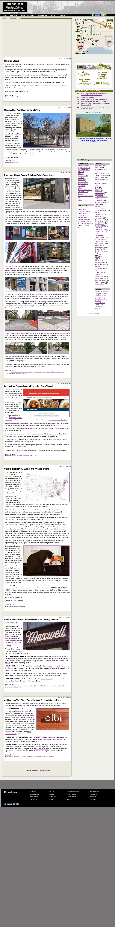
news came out (45, 294)
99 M (96, 187)
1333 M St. (81, 215)
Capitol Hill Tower (100, 278)
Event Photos (33, 799)
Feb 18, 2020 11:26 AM (64, 698)
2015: (77, 103)
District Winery (99, 193)
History (51, 799)
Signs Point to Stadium (88, 97)
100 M (13, 685)
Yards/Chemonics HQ (84, 166)
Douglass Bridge (83, 184)
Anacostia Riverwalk (101, 293)
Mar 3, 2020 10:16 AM (65, 617)
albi (12, 756)
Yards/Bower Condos (101, 179)
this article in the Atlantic (44, 540)
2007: (77, 97)
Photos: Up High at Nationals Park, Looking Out (95, 101)
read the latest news (19, 434)
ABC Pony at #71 (32, 741)
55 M (96, 255)
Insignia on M (99, 195)
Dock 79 (97, 208)
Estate (80, 188)
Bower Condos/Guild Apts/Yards (13, 687)
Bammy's (56, 221)
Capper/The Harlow (101, 175)
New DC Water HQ (101, 177)
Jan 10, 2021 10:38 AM (64, 107)
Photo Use (93, 799)
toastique (18, 373)
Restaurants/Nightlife (40, 371)
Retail (6, 373)
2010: (77, 99)
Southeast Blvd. (100, 220)
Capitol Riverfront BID (16, 455)
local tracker (13, 436)
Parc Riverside (99, 224)
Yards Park (23, 373)
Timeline (69, 799)
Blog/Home (33, 791)
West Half (98, 168)
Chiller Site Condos (84, 211)
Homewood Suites (100, 202)
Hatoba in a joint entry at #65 (14, 741)
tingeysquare (12, 373)
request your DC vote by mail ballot (40, 425)
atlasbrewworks (23, 371)
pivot (63, 371)
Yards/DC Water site (84, 219)
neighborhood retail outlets (58, 420)
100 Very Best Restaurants (47, 737)
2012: (77, 101)
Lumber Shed (99, 228)
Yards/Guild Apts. (100, 173)
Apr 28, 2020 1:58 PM (65, 466)
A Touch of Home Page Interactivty (91, 95)
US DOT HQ (99, 272)
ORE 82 (97, 204)
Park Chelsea (99, 214)
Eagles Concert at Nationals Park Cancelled (94, 99)
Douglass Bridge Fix (101, 268)
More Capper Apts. (83, 217)
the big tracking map (58, 578)
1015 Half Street (100, 243)
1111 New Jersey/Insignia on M (23, 685)
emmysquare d (17, 756)
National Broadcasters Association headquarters (32, 298)
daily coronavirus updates (24, 428)
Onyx (96, 259)
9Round (53, 668)
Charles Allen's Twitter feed (14, 423)
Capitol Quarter (99, 237)
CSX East (81, 172)
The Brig (97, 212)
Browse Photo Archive (27, 15)
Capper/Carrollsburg (101, 291)
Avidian (80, 200)
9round (33, 685)
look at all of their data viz (59, 428)
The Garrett (81, 186)
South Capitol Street (101, 299)
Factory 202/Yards (83, 225)
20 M (96, 274)
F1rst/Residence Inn (101, 197)
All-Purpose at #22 (36, 739)
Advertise (93, 796)
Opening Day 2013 (24, 658)
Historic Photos (71, 794)
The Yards (61, 685)
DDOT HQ (81, 174)
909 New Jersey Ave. (101, 251)
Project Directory (42, 15)
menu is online (20, 717)
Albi (7, 630)
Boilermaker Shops (101, 230)
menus (9, 645)
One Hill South (15, 371)
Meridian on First (83, 182)
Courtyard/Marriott (100, 280)
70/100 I (97, 261)
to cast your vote (46, 679)
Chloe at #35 (46, 739)
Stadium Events (55, 685)
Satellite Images (71, 796)
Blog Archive (13, 15)
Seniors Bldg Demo (101, 264)
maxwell (48, 685)
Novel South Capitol (101, 169)
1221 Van (98, 191)
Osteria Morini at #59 (58, 739)
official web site (17, 641)
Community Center (101, 210)
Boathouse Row (100, 306)
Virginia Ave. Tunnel (101, 183)
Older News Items (33, 770)
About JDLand (94, 791)
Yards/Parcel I (82, 209)
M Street (97, 297)
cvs (33, 371)
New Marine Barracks (84, 221)
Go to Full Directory (94, 313)
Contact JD (62, 15)
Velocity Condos (100, 247)
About (4, 15)
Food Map (51, 794)
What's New (52, 796)
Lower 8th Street (100, 303)
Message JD (93, 794)
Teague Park (99, 249)
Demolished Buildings (73, 791)
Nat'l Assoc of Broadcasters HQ (53, 371)
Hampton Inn (99, 218)
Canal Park (98, 235)
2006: (77, 93)
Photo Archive (34, 796)
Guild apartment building (13, 634)
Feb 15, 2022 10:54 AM (64, 58)
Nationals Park (99, 263)
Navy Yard (98, 308)
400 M (97, 266)
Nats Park (51, 791)
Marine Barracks (100, 282)
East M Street (99, 305)
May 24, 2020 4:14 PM (64, 384)
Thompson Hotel (100, 166)
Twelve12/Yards (100, 226)
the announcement (41, 749)
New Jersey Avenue (101, 295)
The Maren (81, 178)
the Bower (31, 747)
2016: (77, 107)
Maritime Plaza (99, 284)
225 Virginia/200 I (100, 239)
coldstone (29, 371)
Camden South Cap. (101, 231)
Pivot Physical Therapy (50, 270)
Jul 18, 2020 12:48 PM (64, 173)
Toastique (32, 219)
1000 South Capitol (83, 170)
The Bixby (98, 206)
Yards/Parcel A (82, 213)
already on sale (56, 675)
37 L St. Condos (83, 176)
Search (53, 15)
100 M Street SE (10, 658)
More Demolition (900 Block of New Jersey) (94, 93)
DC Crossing (82, 180)
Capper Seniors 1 (100, 276)
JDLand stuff (14, 96)
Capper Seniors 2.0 (84, 168)
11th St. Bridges (100, 222)
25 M (79, 207)
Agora (97, 189)
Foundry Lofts (99, 241)
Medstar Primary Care (12, 270)
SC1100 (80, 227)
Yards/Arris (98, 216)
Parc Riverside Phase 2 (85, 190)
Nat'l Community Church (85, 223)
